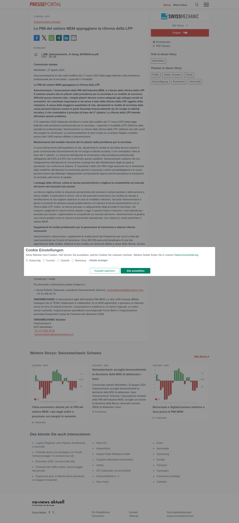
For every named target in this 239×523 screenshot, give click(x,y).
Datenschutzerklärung (186, 254)
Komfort (50, 260)
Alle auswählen (136, 271)
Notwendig (35, 260)
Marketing (80, 260)
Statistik (65, 260)
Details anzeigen (99, 260)
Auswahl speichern (104, 271)
